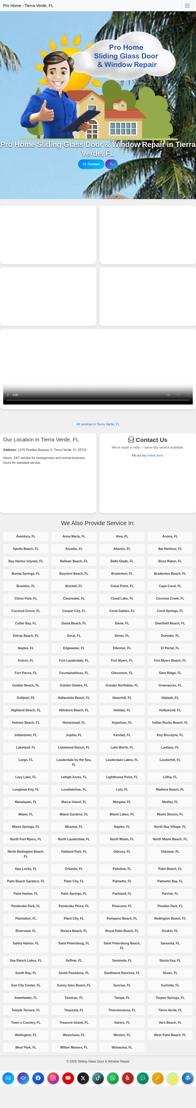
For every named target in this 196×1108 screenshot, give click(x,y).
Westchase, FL (74, 1035)
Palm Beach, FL (170, 868)
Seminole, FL (122, 960)
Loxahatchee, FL (73, 789)
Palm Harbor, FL (26, 893)
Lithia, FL (170, 777)
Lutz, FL (122, 789)
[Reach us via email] (15, 1078)
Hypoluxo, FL (122, 722)
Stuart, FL (170, 973)
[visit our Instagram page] (60, 1078)
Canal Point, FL (122, 586)
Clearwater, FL (74, 598)
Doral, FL (74, 635)
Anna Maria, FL (73, 536)
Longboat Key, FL (26, 789)
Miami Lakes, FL (122, 814)
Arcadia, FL (74, 548)
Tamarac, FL (74, 997)
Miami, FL (26, 814)
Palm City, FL (74, 881)
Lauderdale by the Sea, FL (73, 762)
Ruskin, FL (170, 931)
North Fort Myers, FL (26, 839)
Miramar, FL (74, 826)
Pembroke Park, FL (25, 906)
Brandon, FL (25, 586)
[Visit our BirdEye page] (166, 1078)
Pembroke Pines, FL (74, 906)
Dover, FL (122, 635)
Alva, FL (122, 536)
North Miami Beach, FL (170, 839)
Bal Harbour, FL (170, 548)
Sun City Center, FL (26, 985)
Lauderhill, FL (170, 760)
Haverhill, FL (122, 697)
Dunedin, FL (170, 635)
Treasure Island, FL (74, 1022)
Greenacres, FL (170, 685)
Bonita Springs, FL (26, 573)
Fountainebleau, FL (74, 673)
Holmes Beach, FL (26, 722)
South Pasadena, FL (74, 973)
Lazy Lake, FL (25, 777)
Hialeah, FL (170, 697)
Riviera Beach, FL (73, 931)
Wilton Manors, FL (74, 1047)
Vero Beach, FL (170, 1022)
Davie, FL (122, 623)
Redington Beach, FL (170, 918)
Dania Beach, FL (73, 623)
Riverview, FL (26, 931)
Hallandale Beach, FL (74, 697)
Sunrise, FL (122, 985)
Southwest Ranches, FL (122, 973)
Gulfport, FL (26, 697)
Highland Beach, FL (26, 710)
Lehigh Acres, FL (74, 777)
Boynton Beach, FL (74, 573)
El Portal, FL (170, 648)
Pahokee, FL (122, 868)
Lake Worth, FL (122, 747)
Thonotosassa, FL (122, 1010)
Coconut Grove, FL (26, 611)
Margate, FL (122, 802)
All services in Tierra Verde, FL (98, 424)
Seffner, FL (74, 960)
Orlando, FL (74, 868)
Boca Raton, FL (170, 561)
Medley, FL (170, 802)
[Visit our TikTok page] (106, 1078)
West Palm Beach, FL (170, 1035)
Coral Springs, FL (170, 611)
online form (155, 455)
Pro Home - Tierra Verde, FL (28, 5)
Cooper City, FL (74, 611)
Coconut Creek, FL (170, 598)
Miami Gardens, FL (74, 814)
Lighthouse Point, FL (122, 777)
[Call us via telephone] (111, 164)
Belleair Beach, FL (74, 561)
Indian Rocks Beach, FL (170, 722)
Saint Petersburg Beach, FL (122, 946)
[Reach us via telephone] (30, 1078)
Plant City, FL (74, 918)
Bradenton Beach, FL (170, 573)
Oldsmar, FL (170, 851)
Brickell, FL (73, 586)
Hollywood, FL (170, 710)
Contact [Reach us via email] (91, 164)
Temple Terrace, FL (25, 1010)
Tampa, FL (122, 997)
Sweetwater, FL (26, 997)
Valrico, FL (122, 1022)
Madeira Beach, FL (170, 789)
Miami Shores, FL (170, 814)
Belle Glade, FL (122, 561)
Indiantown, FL (26, 735)
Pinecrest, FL (122, 906)
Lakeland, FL (26, 747)
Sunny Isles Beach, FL (74, 985)
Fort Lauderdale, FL (74, 660)
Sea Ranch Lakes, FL (26, 960)
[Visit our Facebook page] (45, 1078)
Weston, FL (122, 1035)
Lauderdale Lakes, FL (122, 760)
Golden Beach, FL (25, 685)
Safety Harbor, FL (26, 943)
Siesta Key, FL (170, 960)
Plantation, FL (26, 918)
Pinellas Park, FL (170, 906)
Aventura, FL (26, 536)
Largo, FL (26, 760)
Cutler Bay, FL (26, 623)
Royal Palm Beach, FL (122, 931)
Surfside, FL (170, 985)
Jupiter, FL (74, 735)
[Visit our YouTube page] (75, 1078)
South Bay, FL (25, 973)
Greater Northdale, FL (122, 685)
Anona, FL (170, 536)
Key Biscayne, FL (170, 735)
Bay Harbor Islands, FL (25, 561)
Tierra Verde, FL (170, 1010)
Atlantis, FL (122, 548)
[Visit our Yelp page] (136, 1078)
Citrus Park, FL (26, 598)
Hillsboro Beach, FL (74, 710)
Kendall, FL (122, 735)
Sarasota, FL (170, 943)
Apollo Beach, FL (26, 548)
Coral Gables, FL (122, 611)
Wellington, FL (26, 1035)
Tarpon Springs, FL (170, 997)
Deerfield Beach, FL (170, 623)
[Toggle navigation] (187, 6)
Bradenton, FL (122, 573)
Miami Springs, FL (26, 826)
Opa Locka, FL (26, 868)
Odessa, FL (122, 851)
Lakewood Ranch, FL (74, 747)
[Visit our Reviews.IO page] (181, 1078)
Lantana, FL (170, 747)
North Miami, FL (122, 839)
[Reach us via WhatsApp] (121, 1078)
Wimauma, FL (122, 1047)
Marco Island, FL (73, 802)
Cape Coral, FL (170, 586)
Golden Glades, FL (74, 685)
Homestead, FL (73, 722)
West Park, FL (26, 1047)
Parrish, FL (170, 893)
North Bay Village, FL (170, 826)
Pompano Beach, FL (122, 918)
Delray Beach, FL (26, 635)
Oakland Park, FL (74, 851)
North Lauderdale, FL (74, 839)
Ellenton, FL (122, 648)
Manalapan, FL (26, 802)
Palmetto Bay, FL (170, 881)
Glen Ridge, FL (170, 673)
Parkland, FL (122, 893)
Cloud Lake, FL (122, 598)
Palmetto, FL (122, 881)
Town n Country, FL (26, 1022)
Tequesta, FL (74, 1010)
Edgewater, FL (74, 648)
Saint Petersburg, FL (73, 943)
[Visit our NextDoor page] (151, 1078)
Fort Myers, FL (122, 660)
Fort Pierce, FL (26, 673)
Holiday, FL (122, 710)
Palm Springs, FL (74, 893)
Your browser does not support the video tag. (98, 368)
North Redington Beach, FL (26, 854)
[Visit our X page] (90, 1078)
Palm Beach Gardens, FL (26, 881)
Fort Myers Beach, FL (170, 660)
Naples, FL (26, 648)
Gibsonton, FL (122, 673)
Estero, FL (26, 660)
